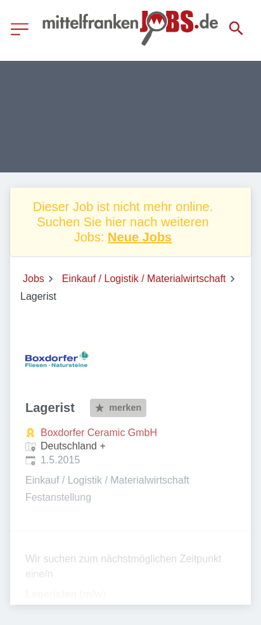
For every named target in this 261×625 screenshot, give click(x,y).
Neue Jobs (140, 237)
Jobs (33, 278)
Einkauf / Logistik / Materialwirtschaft (144, 278)
